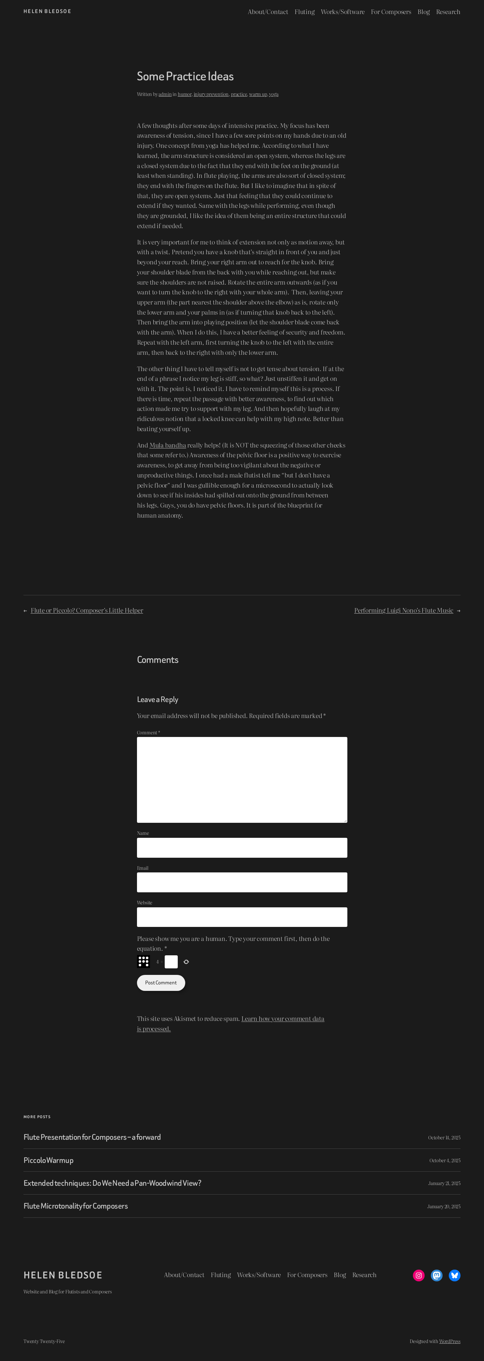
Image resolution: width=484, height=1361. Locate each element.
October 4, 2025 (445, 1160)
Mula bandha (167, 444)
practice (239, 93)
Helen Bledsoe (47, 11)
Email (142, 867)
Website (145, 902)
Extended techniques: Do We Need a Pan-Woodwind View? (112, 1183)
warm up (258, 93)
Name (143, 832)
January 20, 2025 (444, 1206)
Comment (148, 732)
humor (184, 93)
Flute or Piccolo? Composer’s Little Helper (87, 610)
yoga (273, 93)
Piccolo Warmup (48, 1160)
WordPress (450, 1341)
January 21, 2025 (444, 1183)
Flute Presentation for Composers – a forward (92, 1137)
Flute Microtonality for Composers (75, 1206)
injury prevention (211, 93)
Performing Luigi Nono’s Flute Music (403, 610)
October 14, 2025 (444, 1137)
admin (165, 93)
